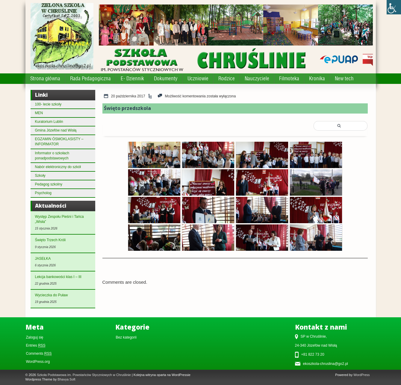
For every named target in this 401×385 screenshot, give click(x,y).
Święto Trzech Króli (50, 240)
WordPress (361, 375)
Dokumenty (166, 78)
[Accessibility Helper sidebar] (394, 7)
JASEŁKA (43, 258)
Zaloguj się (34, 337)
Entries (36, 345)
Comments (39, 353)
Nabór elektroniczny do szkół (58, 167)
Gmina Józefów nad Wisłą (56, 130)
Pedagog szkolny (48, 184)
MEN (39, 113)
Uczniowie (197, 78)
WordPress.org (38, 362)
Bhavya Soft (66, 379)
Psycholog (43, 193)
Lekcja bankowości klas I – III (58, 277)
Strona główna (45, 78)
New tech (344, 78)
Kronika (317, 78)
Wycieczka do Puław (51, 295)
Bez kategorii (126, 337)
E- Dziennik (132, 78)
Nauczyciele (257, 78)
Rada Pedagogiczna (90, 78)
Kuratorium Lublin (49, 122)
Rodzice (226, 78)
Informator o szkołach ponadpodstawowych (52, 155)
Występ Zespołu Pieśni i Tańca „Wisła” (59, 219)
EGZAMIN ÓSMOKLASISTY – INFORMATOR (59, 141)
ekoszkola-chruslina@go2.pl (325, 364)
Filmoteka (289, 78)
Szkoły (40, 175)
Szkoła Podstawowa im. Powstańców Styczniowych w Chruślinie (84, 375)
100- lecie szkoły (48, 104)
